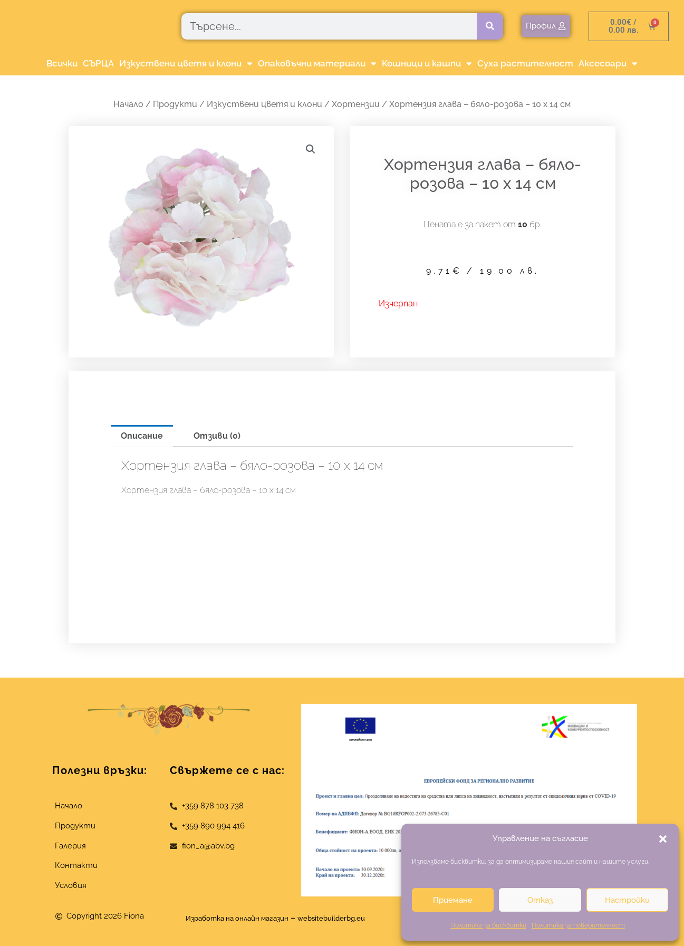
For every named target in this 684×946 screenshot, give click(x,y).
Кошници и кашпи (427, 63)
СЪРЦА (98, 63)
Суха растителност (525, 63)
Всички (62, 63)
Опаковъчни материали (317, 63)
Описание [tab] (142, 436)
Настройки (627, 900)
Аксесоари (608, 63)
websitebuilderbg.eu (346, 918)
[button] (663, 839)
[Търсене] (490, 26)
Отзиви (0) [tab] (217, 436)
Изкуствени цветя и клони (186, 63)
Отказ (540, 900)
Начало (128, 104)
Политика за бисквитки (488, 925)
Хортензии (356, 104)
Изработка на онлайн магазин (229, 918)
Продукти (175, 104)
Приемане (453, 900)
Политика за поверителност (578, 925)
